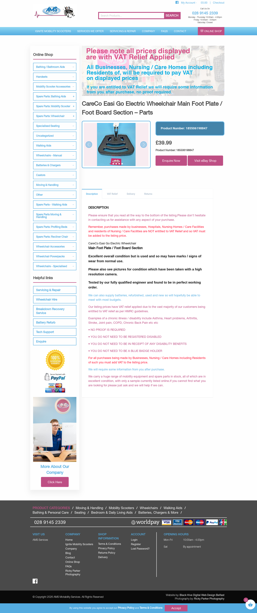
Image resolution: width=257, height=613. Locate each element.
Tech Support (45, 332)
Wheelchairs (149, 508)
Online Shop (213, 31)
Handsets (41, 76)
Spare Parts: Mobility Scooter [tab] (53, 106)
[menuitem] (53, 31)
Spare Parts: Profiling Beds (51, 226)
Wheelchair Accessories (50, 246)
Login (134, 539)
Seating (79, 512)
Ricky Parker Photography (209, 598)
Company (148, 31)
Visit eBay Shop (205, 160)
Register (136, 544)
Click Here (55, 482)
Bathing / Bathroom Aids (50, 66)
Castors (40, 175)
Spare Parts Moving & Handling (48, 215)
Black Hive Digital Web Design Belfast (202, 594)
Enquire (41, 341)
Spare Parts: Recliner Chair (52, 236)
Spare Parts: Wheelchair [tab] (50, 116)
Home (69, 539)
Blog (68, 552)
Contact (180, 31)
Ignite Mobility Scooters (53, 31)
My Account (188, 2)
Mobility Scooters (121, 508)
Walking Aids (43, 145)
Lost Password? (140, 548)
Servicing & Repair (123, 31)
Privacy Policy (106, 548)
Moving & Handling (47, 184)
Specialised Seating (47, 125)
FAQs (164, 31)
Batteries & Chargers (48, 165)
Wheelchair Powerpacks (50, 256)
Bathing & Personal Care (51, 512)
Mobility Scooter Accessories (53, 86)
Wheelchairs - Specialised (51, 266)
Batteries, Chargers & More (158, 512)
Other (39, 194)
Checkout (218, 2)
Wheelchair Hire (46, 299)
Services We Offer (90, 31)
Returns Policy (106, 552)
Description (92, 194)
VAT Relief (112, 194)
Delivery (131, 194)
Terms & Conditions (109, 543)
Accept (176, 608)
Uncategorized (44, 135)
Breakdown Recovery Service (50, 311)
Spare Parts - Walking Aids (51, 204)
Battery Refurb (45, 322)
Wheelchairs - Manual (49, 155)
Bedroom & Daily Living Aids (112, 512)
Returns (148, 194)
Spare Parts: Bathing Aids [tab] (51, 96)
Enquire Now (171, 160)
